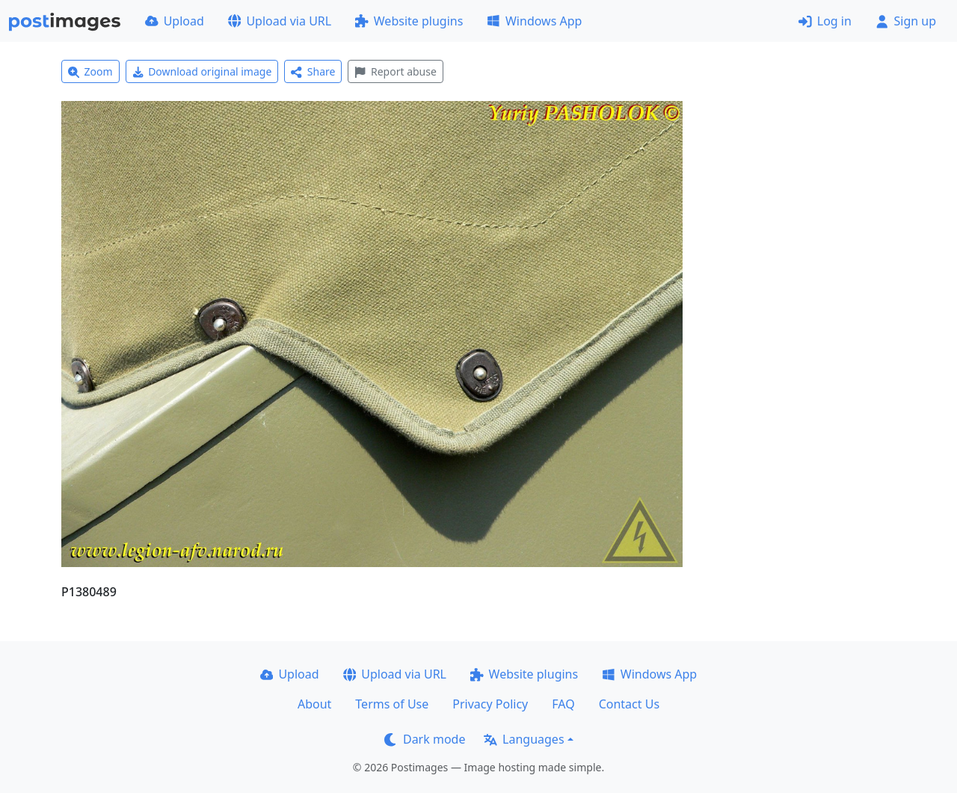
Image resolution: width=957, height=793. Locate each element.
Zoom (90, 71)
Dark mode (424, 739)
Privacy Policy (490, 704)
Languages (524, 739)
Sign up (906, 21)
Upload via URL (279, 21)
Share (313, 71)
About (314, 704)
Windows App (534, 21)
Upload (174, 21)
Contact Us (629, 704)
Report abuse (395, 71)
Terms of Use (391, 704)
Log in (825, 21)
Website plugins (409, 21)
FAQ (563, 704)
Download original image (202, 71)
